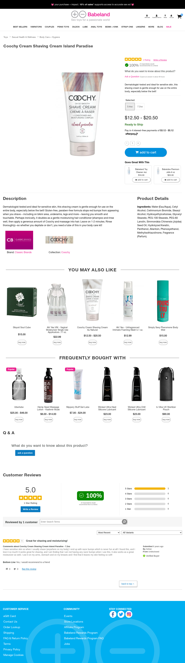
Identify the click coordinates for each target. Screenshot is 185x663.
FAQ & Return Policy (15, 638)
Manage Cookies (13, 655)
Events (68, 616)
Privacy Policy (11, 649)
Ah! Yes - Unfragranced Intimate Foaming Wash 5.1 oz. (128, 328)
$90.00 (166, 414)
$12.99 (128, 335)
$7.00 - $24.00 (78, 412)
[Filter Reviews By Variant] (152, 533)
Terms (7, 643)
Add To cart (145, 152)
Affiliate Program (74, 627)
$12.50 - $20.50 (92, 335)
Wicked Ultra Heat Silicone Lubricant (107, 408)
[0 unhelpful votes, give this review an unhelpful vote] (15, 569)
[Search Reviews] (83, 521)
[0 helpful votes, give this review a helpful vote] (7, 569)
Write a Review (160, 60)
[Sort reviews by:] (108, 533)
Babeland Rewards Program (81, 632)
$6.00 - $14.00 (48, 414)
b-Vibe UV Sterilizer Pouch (166, 408)
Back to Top (128, 584)
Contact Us (10, 621)
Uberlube (19, 407)
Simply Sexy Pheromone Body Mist (163, 328)
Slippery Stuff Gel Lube (77, 407)
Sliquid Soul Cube (22, 327)
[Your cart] (179, 16)
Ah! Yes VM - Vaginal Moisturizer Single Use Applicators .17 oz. (57, 330)
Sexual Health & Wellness (24, 37)
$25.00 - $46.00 (19, 412)
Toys (6, 37)
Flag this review (29, 569)
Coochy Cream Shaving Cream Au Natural (92, 328)
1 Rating (146, 60)
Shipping (8, 632)
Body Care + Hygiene (50, 37)
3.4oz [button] (129, 106)
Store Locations (73, 621)
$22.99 (57, 336)
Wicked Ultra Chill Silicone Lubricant (137, 408)
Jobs (67, 643)
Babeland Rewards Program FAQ (84, 638)
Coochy (65, 252)
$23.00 (107, 414)
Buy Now (21, 342)
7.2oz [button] (140, 106)
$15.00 (22, 334)
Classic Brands (23, 252)
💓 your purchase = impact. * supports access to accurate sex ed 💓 (92, 4)
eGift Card (9, 616)
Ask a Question (132, 76)
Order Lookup (11, 627)
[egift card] (147, 16)
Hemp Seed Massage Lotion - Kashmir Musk (48, 408)
